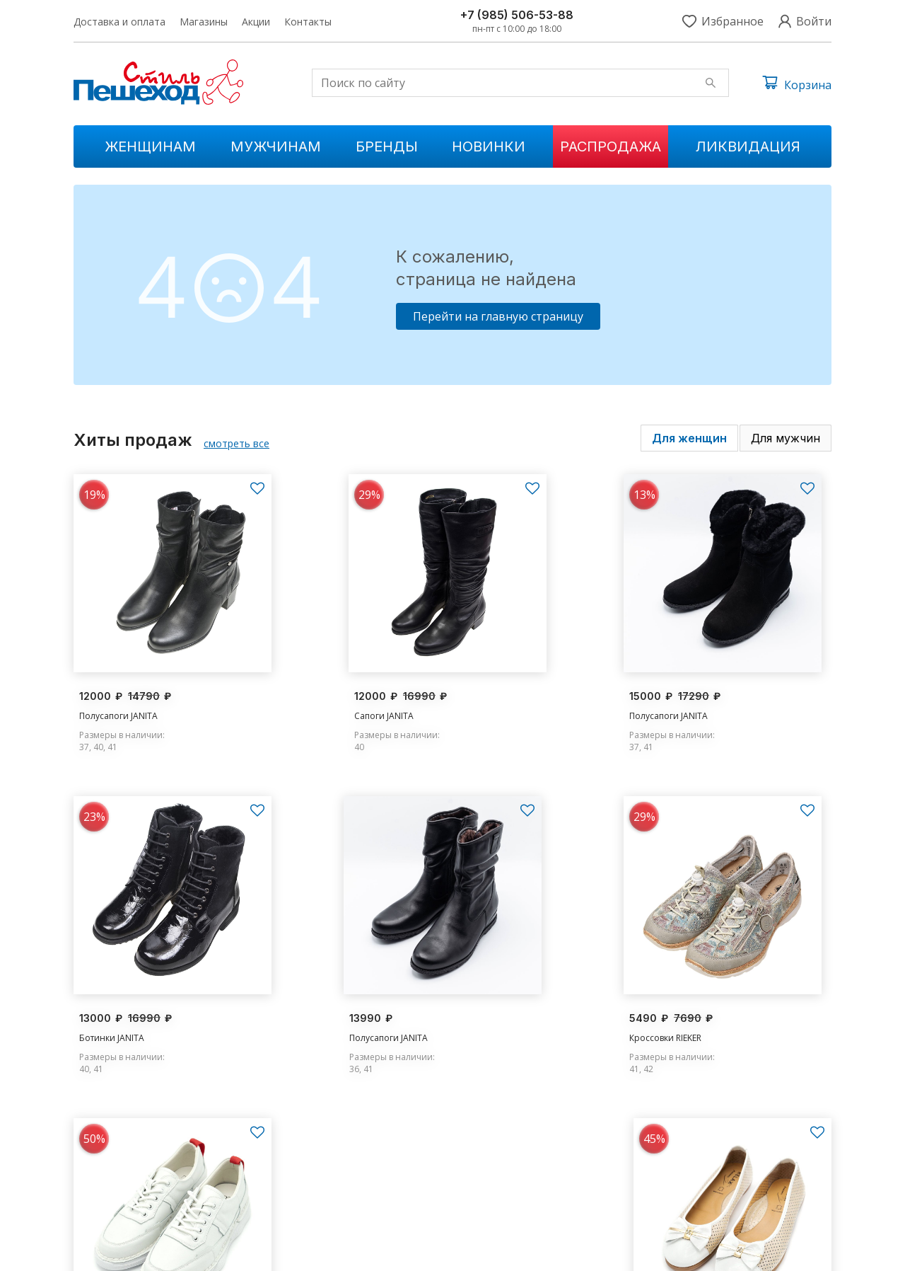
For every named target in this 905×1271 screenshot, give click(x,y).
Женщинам (150, 146)
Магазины (204, 21)
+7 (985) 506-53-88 (516, 15)
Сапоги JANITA (302, 695)
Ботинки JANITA (692, 695)
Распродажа (610, 146)
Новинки (488, 146)
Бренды (387, 146)
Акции (256, 21)
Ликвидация (748, 146)
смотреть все (236, 443)
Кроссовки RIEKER (309, 997)
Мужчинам (275, 146)
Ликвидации (310, 1199)
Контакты (308, 21)
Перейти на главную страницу (498, 316)
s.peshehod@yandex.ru (707, 1176)
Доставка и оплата (119, 21)
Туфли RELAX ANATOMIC (709, 997)
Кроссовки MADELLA (509, 997)
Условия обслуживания (781, 1250)
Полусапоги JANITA (118, 695)
